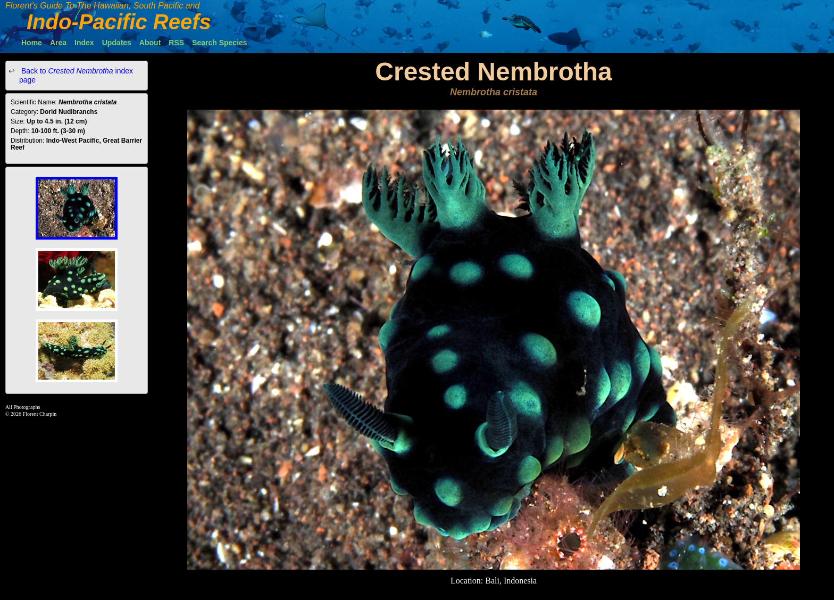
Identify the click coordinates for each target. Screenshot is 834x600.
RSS (176, 42)
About (150, 42)
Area (58, 42)
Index (84, 42)
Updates (116, 42)
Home (31, 42)
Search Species (219, 42)
